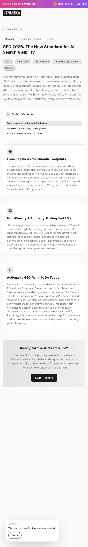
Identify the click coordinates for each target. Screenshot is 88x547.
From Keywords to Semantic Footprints (27, 123)
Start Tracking (44, 377)
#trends (9, 68)
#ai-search (23, 61)
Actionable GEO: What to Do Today (24, 133)
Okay (15, 535)
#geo (8, 61)
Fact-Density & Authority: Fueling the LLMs (28, 128)
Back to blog (13, 29)
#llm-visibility (42, 61)
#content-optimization (67, 61)
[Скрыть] (84, 4)
